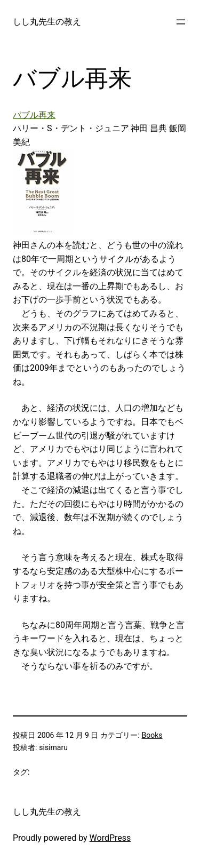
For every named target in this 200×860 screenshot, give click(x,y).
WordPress (110, 838)
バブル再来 (34, 115)
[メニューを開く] (180, 21)
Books (152, 735)
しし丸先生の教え (47, 22)
